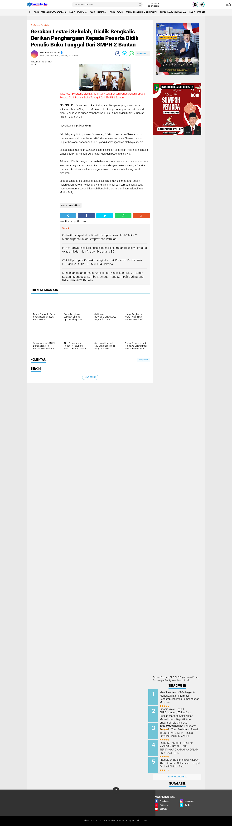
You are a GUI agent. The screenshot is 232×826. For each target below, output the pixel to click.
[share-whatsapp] (131, 53)
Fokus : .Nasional (106, 12)
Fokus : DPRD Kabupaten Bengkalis (53, 12)
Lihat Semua (90, 377)
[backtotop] (116, 787)
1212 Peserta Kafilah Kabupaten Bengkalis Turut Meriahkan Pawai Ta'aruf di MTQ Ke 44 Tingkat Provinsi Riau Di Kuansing (180, 731)
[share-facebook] (117, 53)
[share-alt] (68, 215)
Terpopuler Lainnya (177, 773)
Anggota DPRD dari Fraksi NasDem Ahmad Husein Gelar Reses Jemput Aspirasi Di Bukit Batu (181, 762)
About (84, 817)
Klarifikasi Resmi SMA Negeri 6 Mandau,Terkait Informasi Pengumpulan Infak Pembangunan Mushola (180, 697)
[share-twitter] (124, 53)
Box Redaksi (109, 817)
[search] (107, 4)
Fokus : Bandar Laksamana (189, 12)
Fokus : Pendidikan (43, 25)
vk (140, 817)
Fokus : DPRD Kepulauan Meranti (154, 12)
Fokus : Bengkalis (84, 12)
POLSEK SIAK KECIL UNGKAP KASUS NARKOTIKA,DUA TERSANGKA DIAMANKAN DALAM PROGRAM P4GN (181, 746)
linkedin (121, 817)
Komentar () (142, 53)
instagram (132, 817)
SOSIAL (147, 817)
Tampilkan (143, 360)
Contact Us (95, 817)
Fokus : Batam (126, 12)
